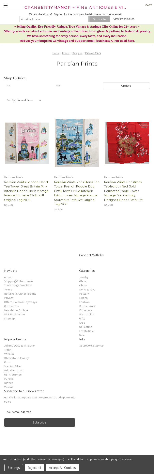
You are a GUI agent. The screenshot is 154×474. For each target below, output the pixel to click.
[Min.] (27, 85)
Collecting (85, 327)
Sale (82, 335)
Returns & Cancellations (20, 293)
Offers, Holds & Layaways (20, 302)
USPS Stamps (13, 374)
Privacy (9, 298)
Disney (8, 383)
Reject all (34, 468)
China (83, 285)
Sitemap (9, 318)
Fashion (84, 302)
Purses (8, 378)
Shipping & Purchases (18, 281)
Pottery (84, 293)
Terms (8, 289)
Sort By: (11, 100)
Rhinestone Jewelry (16, 358)
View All (8, 387)
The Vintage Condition (18, 285)
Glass (82, 281)
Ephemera (85, 310)
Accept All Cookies (62, 468)
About (8, 277)
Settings (14, 468)
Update (126, 85)
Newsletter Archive (16, 310)
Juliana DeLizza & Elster (19, 345)
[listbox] (30, 100)
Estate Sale (86, 331)
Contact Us (11, 306)
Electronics (86, 314)
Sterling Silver (13, 366)
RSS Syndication (14, 314)
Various (9, 354)
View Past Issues (123, 19)
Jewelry (83, 277)
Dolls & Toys (87, 289)
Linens (83, 298)
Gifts (82, 318)
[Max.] (76, 85)
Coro (7, 362)
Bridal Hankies (13, 370)
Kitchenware (87, 306)
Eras (82, 322)
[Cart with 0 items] (148, 5)
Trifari (7, 349)
